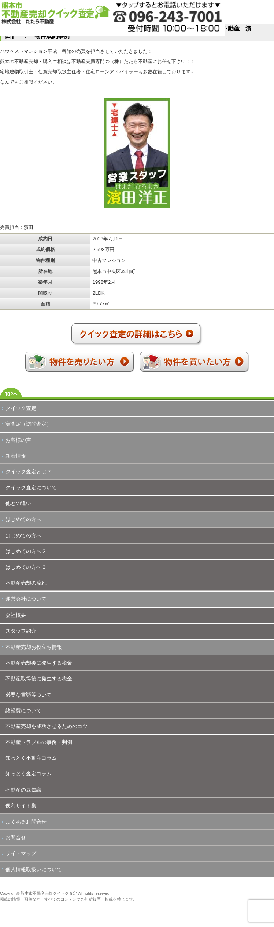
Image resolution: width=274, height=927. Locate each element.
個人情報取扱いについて (33, 869)
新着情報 (15, 456)
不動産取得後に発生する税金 (38, 678)
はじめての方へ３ (26, 567)
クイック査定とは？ (28, 472)
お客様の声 (18, 440)
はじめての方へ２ (26, 551)
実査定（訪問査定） (28, 424)
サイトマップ (20, 853)
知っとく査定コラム (28, 774)
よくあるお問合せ (26, 822)
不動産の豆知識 (23, 790)
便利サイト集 (20, 805)
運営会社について (26, 599)
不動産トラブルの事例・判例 (38, 742)
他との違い (18, 503)
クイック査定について (31, 487)
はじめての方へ (23, 519)
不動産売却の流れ (26, 583)
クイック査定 (20, 408)
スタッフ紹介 (20, 631)
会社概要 (15, 615)
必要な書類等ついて (28, 695)
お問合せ (15, 837)
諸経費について (23, 710)
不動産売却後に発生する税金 (38, 663)
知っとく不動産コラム (31, 758)
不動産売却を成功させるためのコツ (46, 726)
